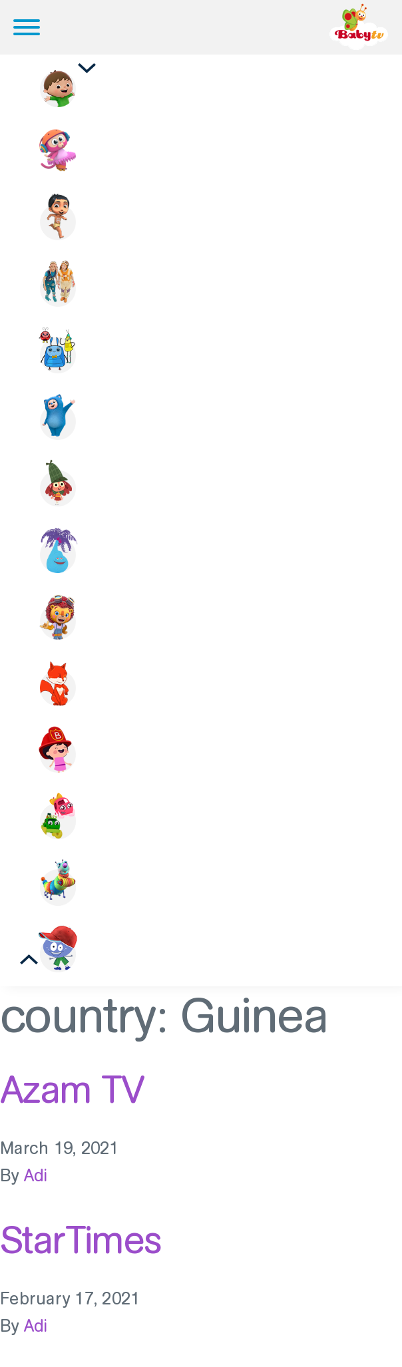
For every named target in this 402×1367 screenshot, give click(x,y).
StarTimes (81, 1240)
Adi (36, 1175)
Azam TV (72, 1089)
